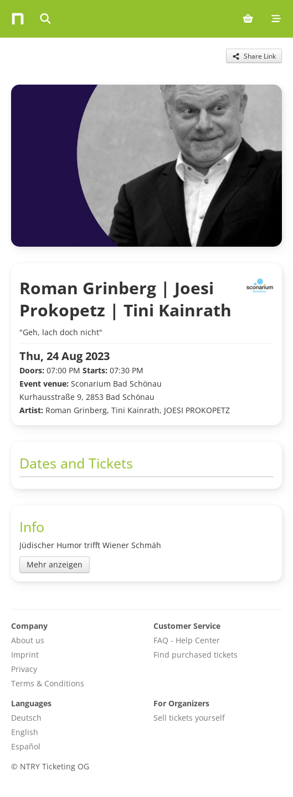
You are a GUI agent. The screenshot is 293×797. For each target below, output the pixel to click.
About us (27, 640)
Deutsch (26, 717)
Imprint (25, 654)
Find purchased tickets (195, 654)
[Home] (18, 19)
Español (25, 746)
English (24, 732)
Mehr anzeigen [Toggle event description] (55, 564)
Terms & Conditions (47, 683)
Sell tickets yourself (189, 717)
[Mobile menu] (276, 19)
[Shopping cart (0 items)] (248, 19)
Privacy (24, 669)
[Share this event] (254, 56)
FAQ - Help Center (186, 640)
